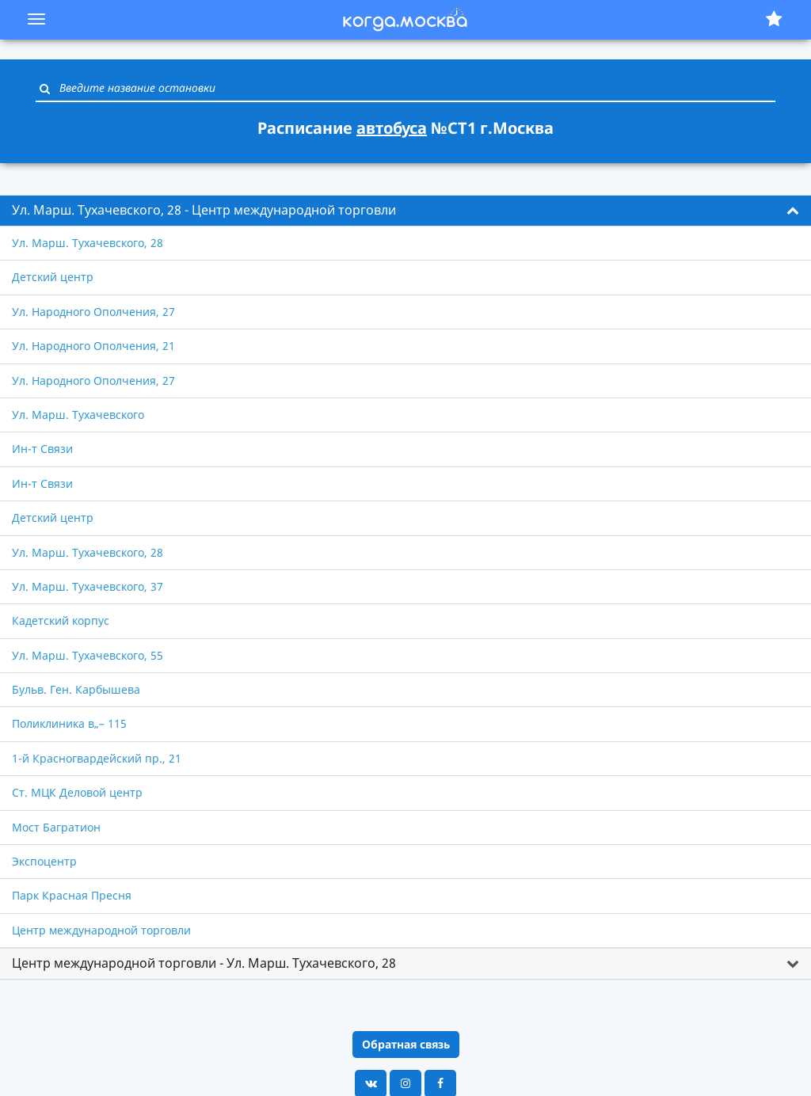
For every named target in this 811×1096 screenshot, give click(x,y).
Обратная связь (406, 1044)
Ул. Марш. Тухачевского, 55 (87, 655)
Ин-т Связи (42, 448)
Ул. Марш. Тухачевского (78, 414)
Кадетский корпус (60, 620)
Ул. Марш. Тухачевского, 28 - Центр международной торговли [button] (204, 210)
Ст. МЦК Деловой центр (77, 792)
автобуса (391, 128)
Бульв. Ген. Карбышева (76, 689)
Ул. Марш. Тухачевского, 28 (87, 242)
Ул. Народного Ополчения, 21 (93, 345)
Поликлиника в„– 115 (69, 723)
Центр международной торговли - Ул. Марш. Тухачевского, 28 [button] (204, 963)
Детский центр (52, 276)
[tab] (405, 211)
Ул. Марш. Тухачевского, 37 (87, 586)
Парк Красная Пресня (71, 895)
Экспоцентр (44, 861)
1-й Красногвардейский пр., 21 (96, 758)
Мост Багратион (56, 827)
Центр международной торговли (101, 930)
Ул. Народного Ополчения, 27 (93, 311)
